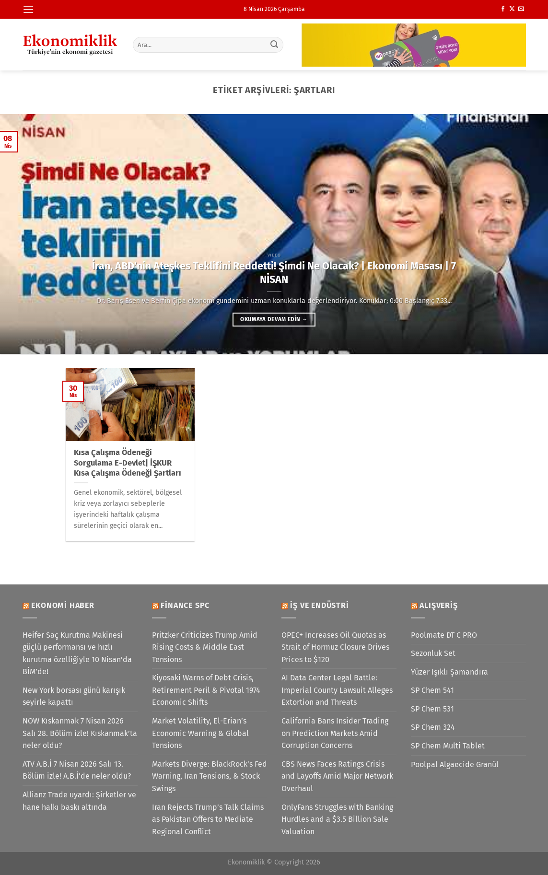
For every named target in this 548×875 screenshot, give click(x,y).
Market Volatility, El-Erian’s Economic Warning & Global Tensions (200, 733)
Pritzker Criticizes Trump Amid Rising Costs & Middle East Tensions (204, 647)
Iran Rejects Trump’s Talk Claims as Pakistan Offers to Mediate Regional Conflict (208, 819)
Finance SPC (185, 605)
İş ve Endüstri (319, 605)
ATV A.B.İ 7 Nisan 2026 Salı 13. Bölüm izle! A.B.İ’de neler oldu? (77, 770)
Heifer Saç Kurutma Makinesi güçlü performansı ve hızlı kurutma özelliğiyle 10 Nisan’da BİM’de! (77, 653)
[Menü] (28, 9)
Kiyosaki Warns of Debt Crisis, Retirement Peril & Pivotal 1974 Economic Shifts (206, 690)
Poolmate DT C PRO (444, 635)
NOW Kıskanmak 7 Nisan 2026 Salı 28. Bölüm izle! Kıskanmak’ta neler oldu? (80, 733)
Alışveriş (438, 605)
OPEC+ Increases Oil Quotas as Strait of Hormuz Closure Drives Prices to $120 (335, 647)
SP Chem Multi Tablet (448, 745)
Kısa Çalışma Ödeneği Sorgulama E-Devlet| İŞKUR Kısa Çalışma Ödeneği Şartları (127, 463)
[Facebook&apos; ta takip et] (503, 9)
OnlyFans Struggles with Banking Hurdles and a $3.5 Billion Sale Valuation (337, 819)
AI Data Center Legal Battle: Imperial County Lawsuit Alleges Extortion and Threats (337, 690)
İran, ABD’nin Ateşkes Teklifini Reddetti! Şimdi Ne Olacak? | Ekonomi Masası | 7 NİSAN (274, 273)
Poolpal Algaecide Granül (455, 764)
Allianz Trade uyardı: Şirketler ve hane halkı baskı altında (79, 801)
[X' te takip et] (512, 9)
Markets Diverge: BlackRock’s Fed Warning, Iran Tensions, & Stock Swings (209, 776)
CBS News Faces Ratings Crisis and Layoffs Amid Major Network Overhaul (337, 776)
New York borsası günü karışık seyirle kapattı (74, 696)
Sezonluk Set (433, 653)
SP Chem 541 (432, 690)
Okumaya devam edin (273, 319)
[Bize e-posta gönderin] (521, 9)
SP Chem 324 (433, 727)
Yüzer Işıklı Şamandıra (449, 672)
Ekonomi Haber (62, 605)
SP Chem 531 (432, 708)
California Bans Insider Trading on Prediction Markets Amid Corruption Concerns (334, 733)
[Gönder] (274, 44)
